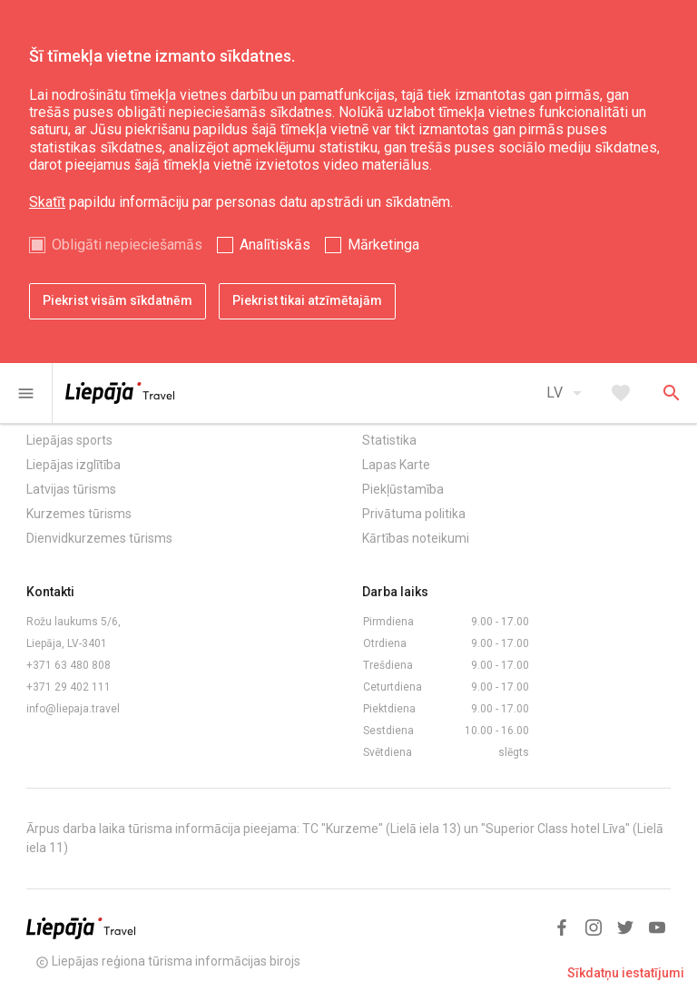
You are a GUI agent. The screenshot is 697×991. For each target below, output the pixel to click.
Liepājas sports (69, 440)
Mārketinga (383, 244)
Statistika (389, 440)
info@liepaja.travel (73, 708)
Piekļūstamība (403, 489)
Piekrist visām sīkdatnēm (117, 300)
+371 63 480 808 (68, 665)
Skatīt (47, 202)
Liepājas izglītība (73, 464)
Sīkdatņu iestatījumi (625, 973)
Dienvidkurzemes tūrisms (99, 538)
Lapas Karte (396, 464)
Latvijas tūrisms (71, 489)
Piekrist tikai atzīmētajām (307, 300)
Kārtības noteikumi (415, 538)
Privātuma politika (414, 513)
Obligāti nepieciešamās (127, 244)
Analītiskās (275, 244)
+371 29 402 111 (68, 687)
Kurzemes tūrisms (79, 513)
